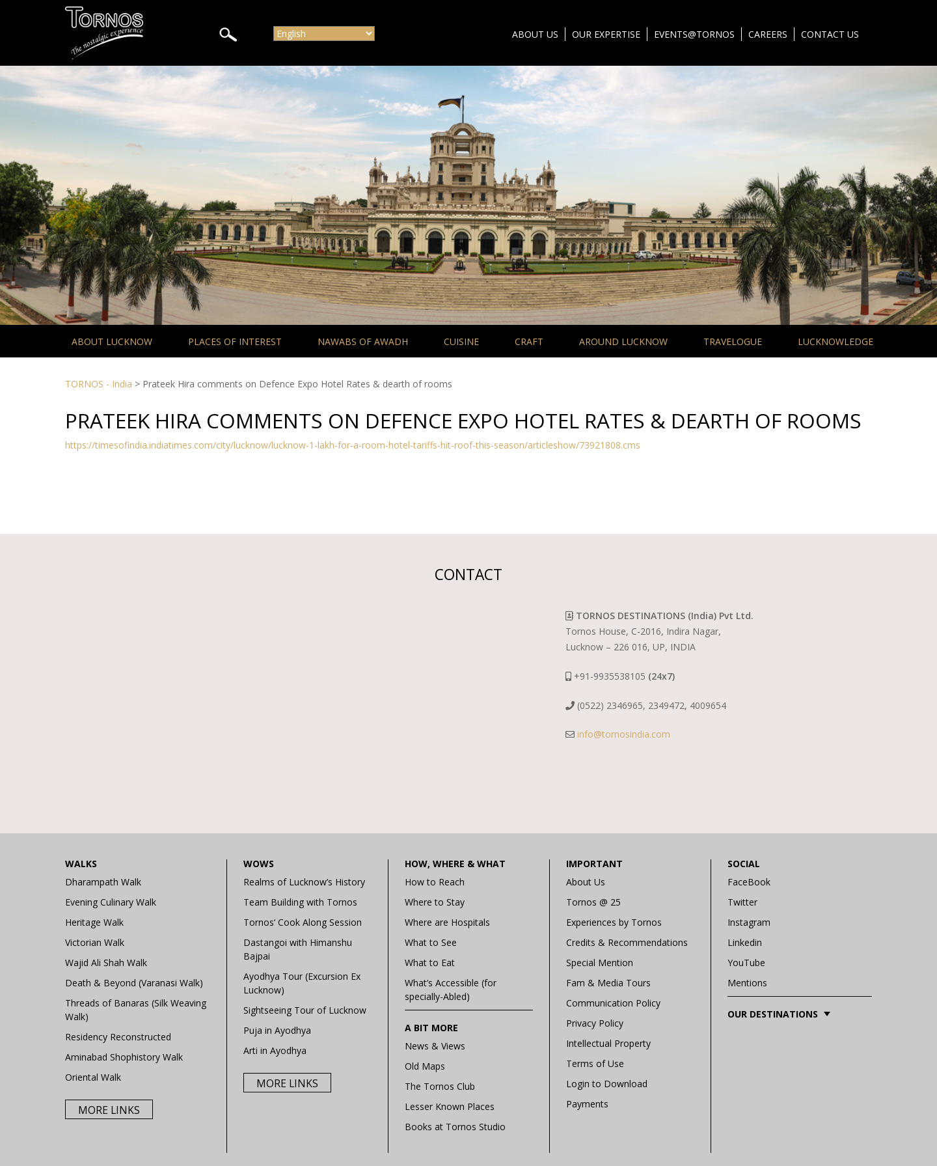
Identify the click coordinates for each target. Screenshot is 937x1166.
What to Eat (430, 962)
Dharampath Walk (103, 882)
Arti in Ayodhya (274, 1050)
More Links (109, 1110)
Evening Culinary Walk (110, 902)
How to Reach (435, 882)
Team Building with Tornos (300, 902)
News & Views (435, 1046)
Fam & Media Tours (608, 983)
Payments (587, 1104)
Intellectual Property (608, 1043)
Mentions (747, 983)
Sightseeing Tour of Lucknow (304, 1010)
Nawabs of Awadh (363, 341)
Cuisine (461, 341)
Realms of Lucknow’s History (304, 882)
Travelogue (732, 341)
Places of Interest (235, 341)
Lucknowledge (835, 341)
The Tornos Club (440, 1086)
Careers (767, 34)
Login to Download (606, 1083)
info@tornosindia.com (623, 734)
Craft (529, 341)
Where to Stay (435, 902)
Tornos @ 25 (593, 902)
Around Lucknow (623, 341)
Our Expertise (606, 34)
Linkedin (744, 942)
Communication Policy (613, 1003)
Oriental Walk (93, 1077)
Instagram (748, 922)
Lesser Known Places (450, 1106)
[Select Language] (324, 33)
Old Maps (425, 1066)
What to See (431, 942)
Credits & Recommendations (627, 942)
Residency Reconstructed (118, 1037)
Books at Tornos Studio (455, 1126)
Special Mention (599, 962)
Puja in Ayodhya (277, 1030)
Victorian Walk (94, 942)
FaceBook (748, 882)
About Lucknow (112, 341)
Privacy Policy (594, 1023)
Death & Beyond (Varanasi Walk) (134, 983)
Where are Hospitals (447, 922)
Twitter (742, 902)
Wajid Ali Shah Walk (106, 962)
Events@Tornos (694, 34)
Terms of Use (595, 1063)
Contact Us (830, 34)
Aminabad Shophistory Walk (124, 1057)
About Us (535, 34)
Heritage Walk (94, 922)
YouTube (746, 962)
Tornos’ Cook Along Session (302, 922)
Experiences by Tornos (614, 922)
